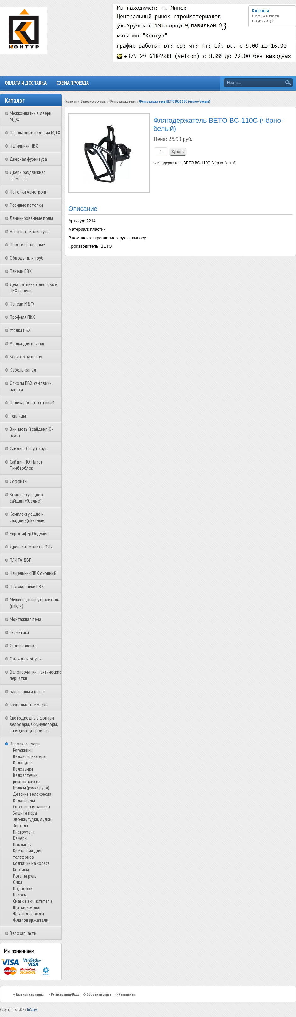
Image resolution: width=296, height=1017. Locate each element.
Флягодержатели (30, 920)
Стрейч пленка (23, 645)
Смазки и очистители (32, 901)
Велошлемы (24, 800)
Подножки (22, 888)
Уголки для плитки (27, 343)
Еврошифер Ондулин (29, 533)
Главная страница (30, 994)
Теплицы (18, 416)
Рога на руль (25, 876)
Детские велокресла (32, 794)
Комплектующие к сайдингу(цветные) (28, 517)
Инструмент (24, 832)
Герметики (19, 632)
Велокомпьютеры (29, 756)
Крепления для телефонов (27, 853)
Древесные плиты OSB (31, 546)
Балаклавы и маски (27, 691)
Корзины (21, 869)
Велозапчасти (23, 933)
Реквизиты (127, 994)
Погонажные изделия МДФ (35, 132)
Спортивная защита (31, 806)
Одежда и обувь (25, 658)
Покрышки (22, 844)
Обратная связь (99, 994)
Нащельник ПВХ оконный (33, 573)
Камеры (20, 838)
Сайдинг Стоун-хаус (28, 448)
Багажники (22, 750)
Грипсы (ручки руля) (31, 787)
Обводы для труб (26, 258)
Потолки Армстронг (28, 191)
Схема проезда (72, 83)
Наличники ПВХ (24, 146)
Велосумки (23, 762)
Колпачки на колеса (31, 863)
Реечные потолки (26, 205)
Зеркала (20, 825)
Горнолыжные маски (29, 704)
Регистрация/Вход (65, 994)
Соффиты (18, 481)
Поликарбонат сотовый (32, 402)
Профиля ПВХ (22, 317)
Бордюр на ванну (26, 356)
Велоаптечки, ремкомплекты (26, 778)
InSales (32, 1009)
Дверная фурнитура (28, 159)
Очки (17, 882)
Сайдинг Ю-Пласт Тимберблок (26, 464)
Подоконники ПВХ (27, 586)
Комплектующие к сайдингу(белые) (26, 497)
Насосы (20, 894)
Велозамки (23, 769)
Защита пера (25, 813)
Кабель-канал (23, 370)
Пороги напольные (27, 244)
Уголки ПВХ (20, 330)
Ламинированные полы (31, 218)
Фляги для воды (28, 913)
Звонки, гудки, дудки (32, 819)
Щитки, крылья (26, 907)
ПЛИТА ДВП (20, 560)
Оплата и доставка (26, 83)
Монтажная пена (25, 619)
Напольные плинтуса (29, 231)
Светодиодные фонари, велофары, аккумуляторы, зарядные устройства (34, 724)
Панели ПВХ (21, 271)
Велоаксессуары (25, 743)
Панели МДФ (22, 304)
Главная (71, 101)
